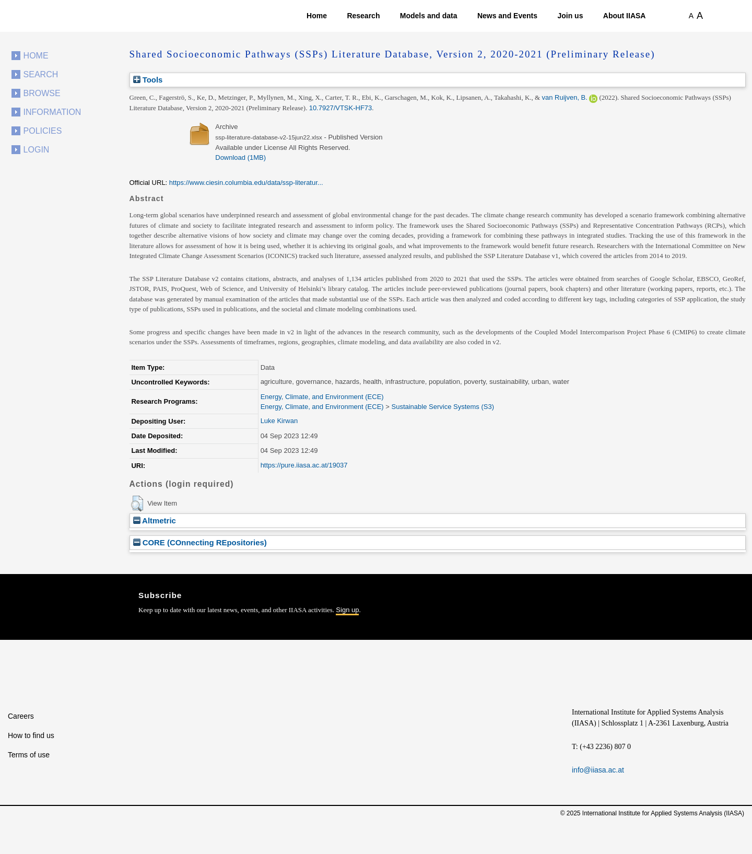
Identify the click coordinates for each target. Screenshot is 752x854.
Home (317, 15)
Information (52, 112)
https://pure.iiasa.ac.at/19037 (304, 465)
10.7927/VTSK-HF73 (340, 108)
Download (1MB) (240, 157)
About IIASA (624, 15)
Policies (43, 130)
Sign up (347, 610)
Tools (148, 79)
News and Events (507, 15)
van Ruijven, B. (564, 97)
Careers (21, 716)
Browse (42, 93)
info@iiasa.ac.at (598, 770)
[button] (137, 503)
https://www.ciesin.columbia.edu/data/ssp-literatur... (246, 182)
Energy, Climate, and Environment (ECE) (322, 397)
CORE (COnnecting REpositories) (200, 542)
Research (363, 15)
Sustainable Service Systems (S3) (442, 407)
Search (41, 74)
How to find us (31, 735)
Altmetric (154, 520)
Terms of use (29, 755)
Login (37, 149)
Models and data (428, 15)
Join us (570, 15)
